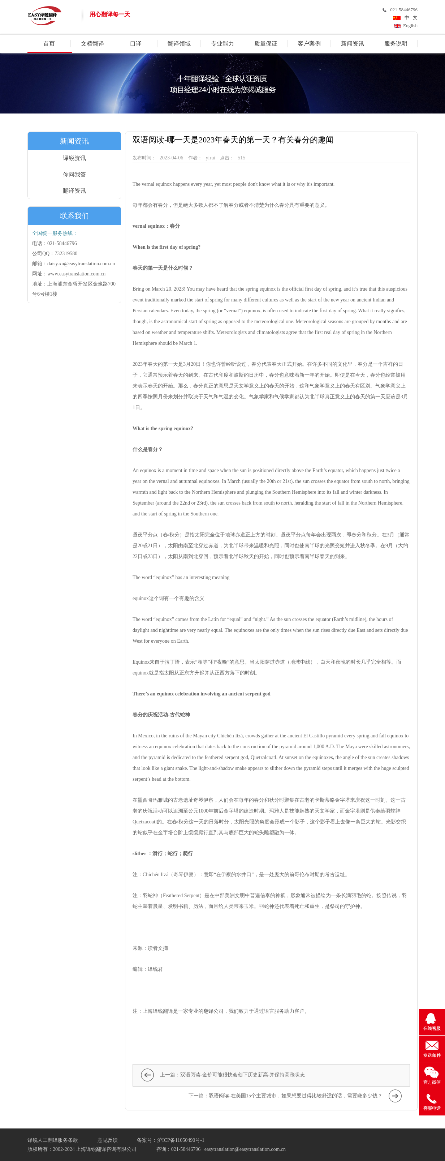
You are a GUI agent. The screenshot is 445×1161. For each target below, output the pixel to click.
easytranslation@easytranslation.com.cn (245, 1149)
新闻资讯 (352, 43)
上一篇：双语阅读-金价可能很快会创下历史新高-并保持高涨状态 (232, 1075)
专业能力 (222, 43)
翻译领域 (179, 43)
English (410, 25)
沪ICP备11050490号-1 (180, 1140)
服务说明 (395, 43)
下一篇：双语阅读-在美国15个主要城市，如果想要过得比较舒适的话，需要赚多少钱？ (286, 1095)
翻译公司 (213, 1011)
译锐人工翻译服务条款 (52, 1140)
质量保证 (265, 43)
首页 (49, 43)
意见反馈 (108, 1140)
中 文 (410, 17)
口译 (136, 43)
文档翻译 (92, 43)
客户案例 (309, 43)
